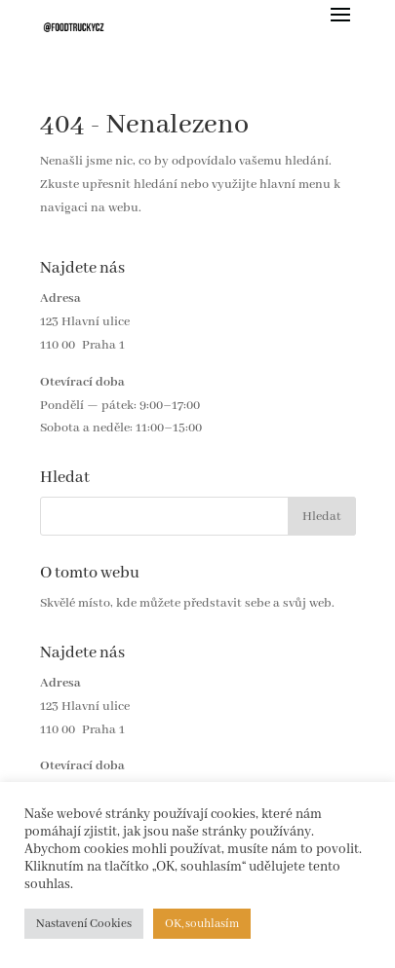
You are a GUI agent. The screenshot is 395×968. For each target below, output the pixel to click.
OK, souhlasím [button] (202, 923)
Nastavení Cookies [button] (84, 923)
